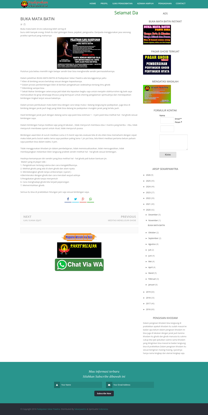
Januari (151, 284)
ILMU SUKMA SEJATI (32, 220)
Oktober (152, 232)
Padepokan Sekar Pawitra (48, 409)
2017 (148, 303)
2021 (148, 204)
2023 (148, 192)
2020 (148, 209)
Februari (152, 279)
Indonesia (103, 409)
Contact (180, 3)
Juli (150, 249)
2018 (148, 297)
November (153, 220)
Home (93, 3)
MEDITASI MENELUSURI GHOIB (122, 220)
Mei (150, 261)
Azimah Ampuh (145, 3)
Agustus (152, 244)
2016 (148, 309)
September (153, 238)
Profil (104, 3)
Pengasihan (165, 3)
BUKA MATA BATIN (156, 225)
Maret (151, 273)
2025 (148, 180)
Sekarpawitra (80, 409)
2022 (148, 198)
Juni (150, 255)
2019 (148, 292)
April (150, 267)
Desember (153, 214)
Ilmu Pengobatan (122, 3)
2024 (148, 186)
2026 (148, 175)
